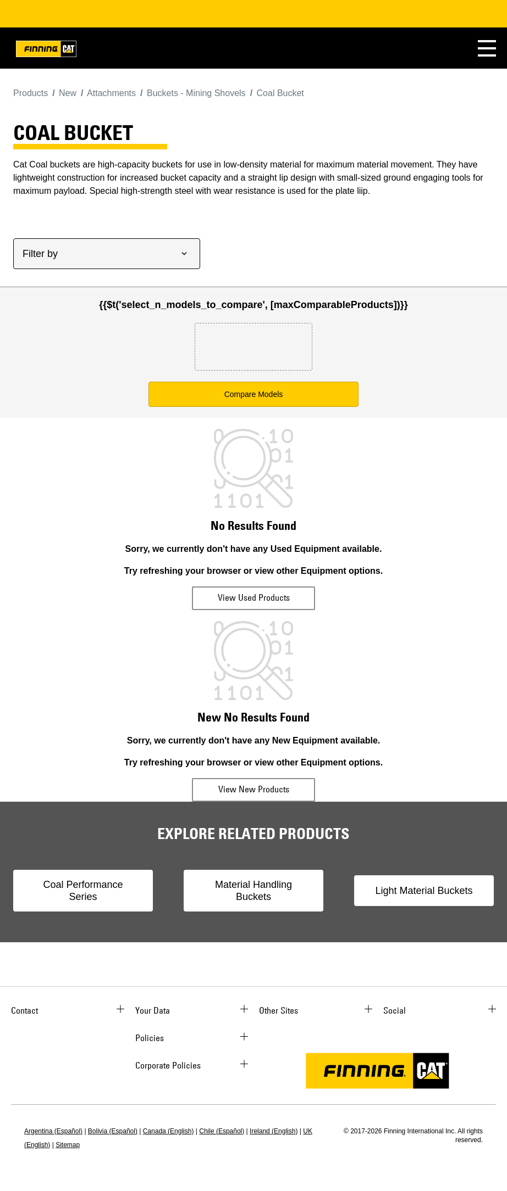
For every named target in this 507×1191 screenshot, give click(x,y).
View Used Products (254, 597)
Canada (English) (168, 1131)
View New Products (253, 789)
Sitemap (68, 1145)
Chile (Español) (221, 1131)
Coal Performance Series (83, 890)
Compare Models (253, 394)
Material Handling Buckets (253, 890)
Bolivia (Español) (112, 1131)
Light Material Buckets (423, 890)
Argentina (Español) (53, 1131)
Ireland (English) (273, 1131)
